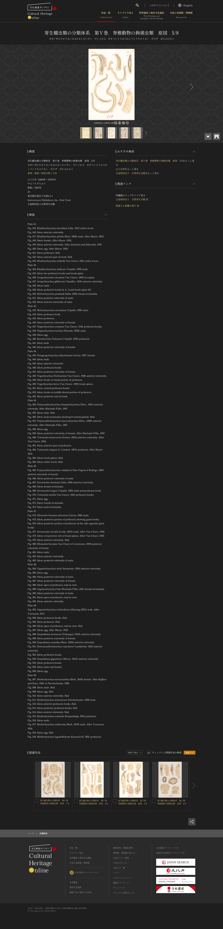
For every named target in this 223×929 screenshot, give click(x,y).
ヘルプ (116, 872)
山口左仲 (32, 179)
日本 (54, 173)
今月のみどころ (120, 862)
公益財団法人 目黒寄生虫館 (130, 173)
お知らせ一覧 (119, 867)
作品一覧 (106, 15)
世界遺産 (74, 882)
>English (185, 5)
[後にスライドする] (191, 87)
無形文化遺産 (75, 887)
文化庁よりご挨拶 (121, 857)
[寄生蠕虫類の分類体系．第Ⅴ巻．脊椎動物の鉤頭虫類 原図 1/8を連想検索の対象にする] (115, 801)
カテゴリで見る (125, 15)
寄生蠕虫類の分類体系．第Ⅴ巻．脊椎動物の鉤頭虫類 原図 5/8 (149, 160)
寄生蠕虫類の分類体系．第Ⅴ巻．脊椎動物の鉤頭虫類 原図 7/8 (55, 802)
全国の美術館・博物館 (181, 15)
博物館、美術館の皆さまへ (125, 852)
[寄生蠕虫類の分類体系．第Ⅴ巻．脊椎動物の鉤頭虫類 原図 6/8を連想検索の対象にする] (76, 801)
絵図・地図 (33, 173)
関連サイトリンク (121, 882)
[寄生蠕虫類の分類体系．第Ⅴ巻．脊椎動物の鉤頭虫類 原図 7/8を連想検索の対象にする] (37, 801)
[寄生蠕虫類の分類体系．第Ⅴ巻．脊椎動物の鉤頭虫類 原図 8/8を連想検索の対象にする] (154, 801)
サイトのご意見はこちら (124, 892)
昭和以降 (45, 173)
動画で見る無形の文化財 (80, 892)
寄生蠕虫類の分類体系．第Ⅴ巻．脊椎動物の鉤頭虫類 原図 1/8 (133, 802)
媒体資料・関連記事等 (123, 847)
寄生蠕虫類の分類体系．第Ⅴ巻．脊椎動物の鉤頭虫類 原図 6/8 (94, 802)
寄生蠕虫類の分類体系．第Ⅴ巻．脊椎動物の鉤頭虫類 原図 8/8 (172, 802)
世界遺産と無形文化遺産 (151, 15)
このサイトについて (159, 5)
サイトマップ (119, 887)
